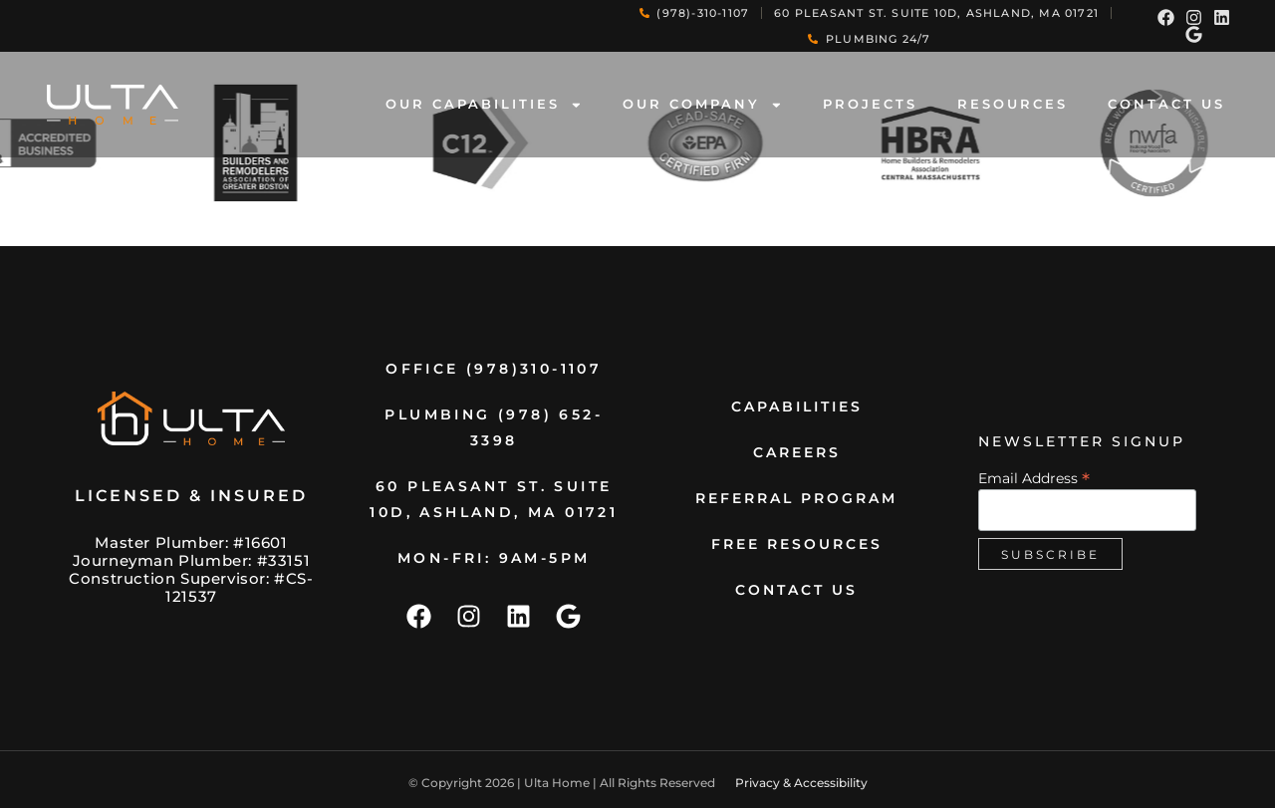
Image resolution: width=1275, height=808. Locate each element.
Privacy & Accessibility (801, 782)
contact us (1166, 104)
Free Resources (797, 544)
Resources (1012, 104)
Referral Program (796, 498)
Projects (870, 104)
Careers (797, 452)
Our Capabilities (484, 105)
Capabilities (797, 406)
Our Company (703, 105)
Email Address (1034, 477)
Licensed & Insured (191, 495)
